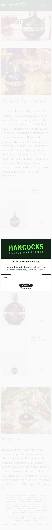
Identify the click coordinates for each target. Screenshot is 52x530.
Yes (6, 277)
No (46, 277)
